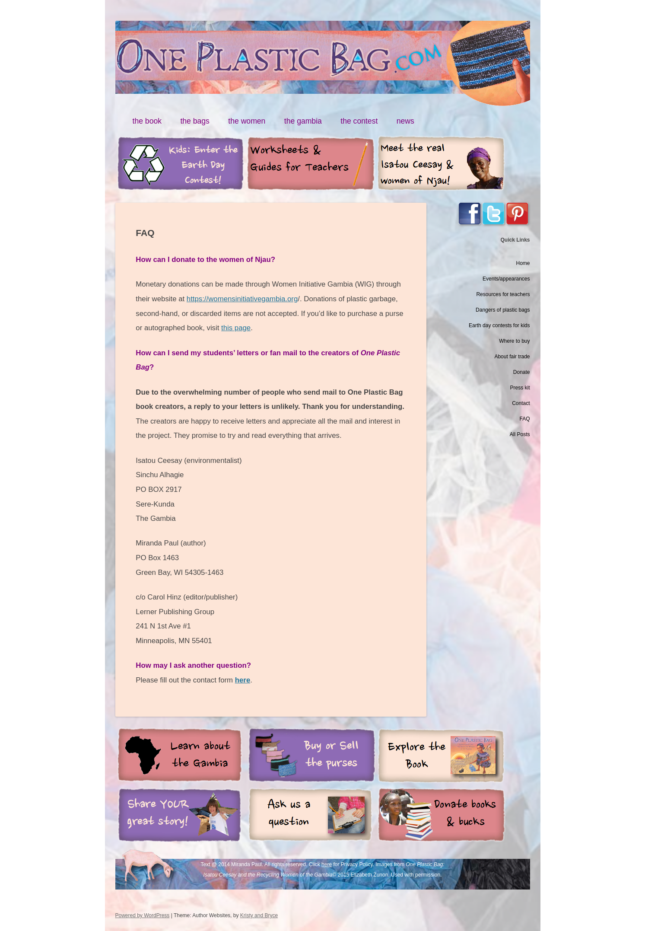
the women (246, 121)
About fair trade (512, 357)
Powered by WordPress (142, 915)
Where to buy (514, 341)
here (326, 864)
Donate (521, 372)
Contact (521, 403)
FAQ (524, 419)
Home (523, 263)
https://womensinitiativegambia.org (242, 299)
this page (236, 328)
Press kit (520, 388)
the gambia (303, 121)
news (405, 121)
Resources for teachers (503, 294)
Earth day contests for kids (499, 325)
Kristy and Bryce (259, 915)
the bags (195, 121)
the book (147, 121)
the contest (359, 121)
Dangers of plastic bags (503, 310)
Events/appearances (506, 279)
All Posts (520, 434)
